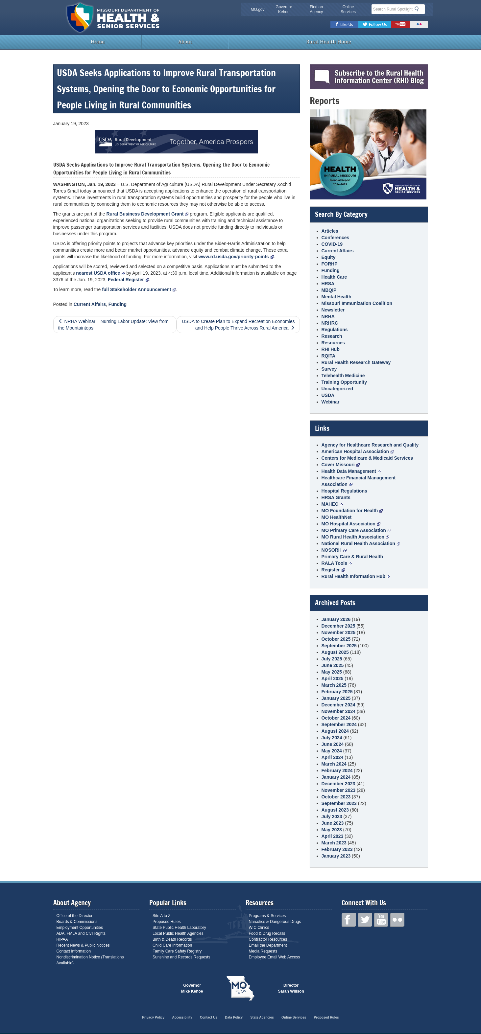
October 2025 (336, 639)
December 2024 (338, 704)
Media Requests (263, 951)
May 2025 (332, 672)
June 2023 (333, 823)
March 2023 (334, 842)
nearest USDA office (100, 273)
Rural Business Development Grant (147, 214)
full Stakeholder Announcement (139, 289)
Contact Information (74, 951)
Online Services (348, 9)
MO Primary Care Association (356, 530)
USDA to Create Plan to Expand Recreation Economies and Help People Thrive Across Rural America (238, 325)
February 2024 (337, 770)
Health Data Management (351, 471)
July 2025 (332, 658)
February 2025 (337, 691)
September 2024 (339, 724)
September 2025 (339, 645)
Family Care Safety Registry (177, 951)
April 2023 (333, 836)
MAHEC (332, 504)
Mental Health (336, 296)
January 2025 (336, 698)
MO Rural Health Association (356, 537)
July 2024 (332, 737)
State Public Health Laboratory (179, 927)
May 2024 (332, 750)
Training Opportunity (344, 382)
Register (333, 569)
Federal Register (128, 279)
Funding (117, 304)
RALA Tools (337, 563)
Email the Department (268, 945)
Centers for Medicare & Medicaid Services (367, 458)
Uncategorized (337, 388)
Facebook (344, 24)
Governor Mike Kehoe (192, 988)
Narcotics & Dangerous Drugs (275, 921)
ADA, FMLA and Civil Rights (81, 933)
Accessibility (182, 1017)
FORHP (330, 263)
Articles (330, 231)
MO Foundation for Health (352, 510)
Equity (329, 257)
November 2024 (339, 711)
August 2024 (335, 731)
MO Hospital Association (351, 523)
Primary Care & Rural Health (352, 556)
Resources (333, 342)
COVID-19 (332, 244)
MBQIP (329, 290)
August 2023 (335, 810)
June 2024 (333, 744)
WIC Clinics (259, 927)
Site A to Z (162, 915)
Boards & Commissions (77, 921)
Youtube (400, 24)
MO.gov (258, 9)
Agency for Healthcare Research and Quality (370, 445)
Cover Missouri (341, 464)
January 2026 (336, 619)
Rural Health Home (328, 42)
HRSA (328, 283)
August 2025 (335, 652)
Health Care (334, 277)
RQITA (329, 355)
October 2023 (336, 796)
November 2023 (339, 790)
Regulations (335, 329)
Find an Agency (316, 9)
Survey (329, 369)
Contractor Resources (268, 939)
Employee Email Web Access (274, 957)
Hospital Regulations (344, 491)
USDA (328, 395)
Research (332, 336)
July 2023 (332, 816)
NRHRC (330, 323)
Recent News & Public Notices (83, 945)
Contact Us (208, 1017)
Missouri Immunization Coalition (357, 303)
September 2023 (339, 803)
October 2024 (336, 718)
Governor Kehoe (284, 9)
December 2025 (338, 626)
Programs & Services (267, 915)
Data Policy (234, 1017)
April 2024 (333, 757)
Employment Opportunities (80, 927)
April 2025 (333, 678)
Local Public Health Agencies (178, 933)
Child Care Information (172, 945)
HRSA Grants (336, 497)
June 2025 (333, 665)
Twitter (374, 24)
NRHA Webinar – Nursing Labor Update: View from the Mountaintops (113, 325)
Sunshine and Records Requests (181, 957)
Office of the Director (75, 915)
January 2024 (336, 777)
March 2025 (334, 685)
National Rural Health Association (361, 543)
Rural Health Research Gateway (356, 362)
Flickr (419, 24)
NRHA (328, 316)
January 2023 (336, 856)
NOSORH (334, 550)
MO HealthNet (337, 517)
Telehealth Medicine (343, 375)
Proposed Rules (166, 921)
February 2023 (337, 849)
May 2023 (332, 829)
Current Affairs (90, 304)
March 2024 (334, 764)
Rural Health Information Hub (356, 576)
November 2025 (339, 632)
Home (97, 42)
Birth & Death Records (172, 939)
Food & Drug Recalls (267, 933)
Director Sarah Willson (291, 988)
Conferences (335, 237)
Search (418, 8)
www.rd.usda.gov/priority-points (236, 256)
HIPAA (62, 939)
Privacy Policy (153, 1017)
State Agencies (262, 1017)
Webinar (331, 401)
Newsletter (333, 309)
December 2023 (338, 783)
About (185, 42)
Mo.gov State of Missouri (240, 988)
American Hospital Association (358, 451)
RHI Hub (331, 349)
